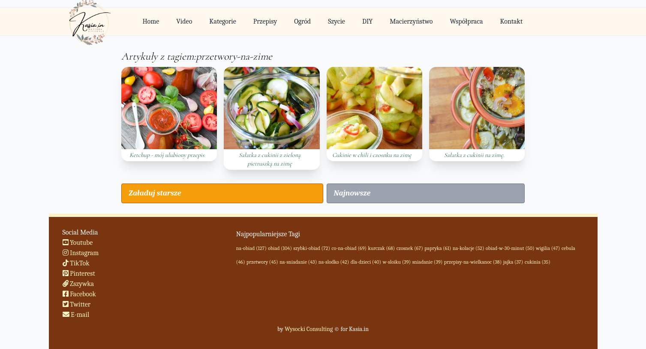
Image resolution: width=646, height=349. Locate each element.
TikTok (76, 263)
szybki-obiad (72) (311, 248)
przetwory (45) (262, 262)
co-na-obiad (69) (349, 248)
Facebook (79, 294)
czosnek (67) (410, 248)
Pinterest (79, 273)
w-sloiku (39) (397, 262)
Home (150, 21)
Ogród (302, 21)
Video (184, 21)
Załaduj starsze (155, 193)
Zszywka (78, 284)
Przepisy (265, 21)
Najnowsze (352, 193)
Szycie (336, 21)
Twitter (77, 304)
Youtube (78, 243)
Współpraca (466, 21)
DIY (367, 21)
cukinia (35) (537, 262)
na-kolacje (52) (468, 248)
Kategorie (222, 21)
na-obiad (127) (251, 248)
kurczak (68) (381, 248)
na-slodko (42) (333, 262)
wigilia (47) (548, 248)
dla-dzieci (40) (366, 262)
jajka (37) (513, 262)
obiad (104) (279, 248)
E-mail (76, 315)
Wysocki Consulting (309, 329)
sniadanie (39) (427, 262)
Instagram (81, 253)
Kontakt (511, 21)
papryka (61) (437, 248)
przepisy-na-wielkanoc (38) (473, 262)
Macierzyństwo (411, 21)
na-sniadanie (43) (298, 262)
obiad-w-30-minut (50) (510, 248)
